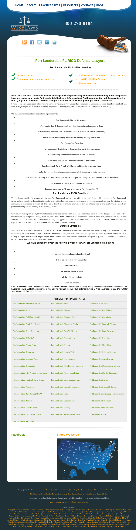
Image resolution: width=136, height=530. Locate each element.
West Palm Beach (119, 526)
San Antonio (85, 524)
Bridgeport (22, 512)
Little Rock (84, 518)
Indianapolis (119, 516)
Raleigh (10, 524)
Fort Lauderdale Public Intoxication (65, 387)
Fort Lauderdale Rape (59, 394)
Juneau (37, 518)
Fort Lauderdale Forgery (60, 345)
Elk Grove (112, 514)
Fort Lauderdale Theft (98, 415)
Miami (16, 520)
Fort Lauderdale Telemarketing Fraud (65, 415)
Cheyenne (93, 512)
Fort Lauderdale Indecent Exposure (103, 352)
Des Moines (80, 514)
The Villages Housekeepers (111, 490)
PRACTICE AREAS (49, 5)
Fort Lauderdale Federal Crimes (25, 345)
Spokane (15, 526)
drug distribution (102, 494)
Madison (118, 518)
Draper (99, 514)
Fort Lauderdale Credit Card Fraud (26, 324)
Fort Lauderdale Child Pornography (26, 317)
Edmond (105, 514)
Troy (69, 526)
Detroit (88, 514)
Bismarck (119, 510)
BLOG (99, 5)
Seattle (127, 524)
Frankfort (45, 516)
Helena (73, 516)
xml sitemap (63, 494)
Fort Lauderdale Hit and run (23, 352)
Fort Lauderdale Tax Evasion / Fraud (27, 415)
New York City (88, 520)
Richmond (29, 524)
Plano (75, 522)
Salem (67, 524)
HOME (19, 5)
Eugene (11, 516)
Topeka (51, 526)
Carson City (70, 512)
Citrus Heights (118, 512)
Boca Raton (127, 510)
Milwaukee (29, 520)
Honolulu (95, 516)
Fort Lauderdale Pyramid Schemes (103, 387)
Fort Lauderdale (27, 516)
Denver (72, 514)
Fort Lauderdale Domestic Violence (103, 324)
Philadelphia (49, 522)
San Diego (93, 524)
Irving (126, 516)
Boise (10, 512)
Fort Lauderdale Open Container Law (65, 380)
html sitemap (72, 494)
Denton (66, 514)
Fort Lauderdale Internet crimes (63, 359)
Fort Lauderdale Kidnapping (24, 366)
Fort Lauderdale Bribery (22, 310)
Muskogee (56, 520)
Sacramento (52, 524)
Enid (118, 514)
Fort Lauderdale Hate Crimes (101, 345)
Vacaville (94, 526)
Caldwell (46, 512)
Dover (93, 514)
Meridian (10, 520)
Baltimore (82, 510)
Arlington (48, 510)
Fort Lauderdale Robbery (22, 401)
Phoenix (57, 522)
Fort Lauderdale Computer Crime (64, 317)
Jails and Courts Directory (79, 502)
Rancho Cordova (19, 524)
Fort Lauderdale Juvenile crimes (102, 359)
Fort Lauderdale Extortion (100, 338)
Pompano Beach (97, 522)
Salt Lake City (75, 524)
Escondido (124, 514)
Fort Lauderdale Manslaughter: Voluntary (105, 366)
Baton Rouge (91, 510)
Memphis (125, 518)
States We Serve (68, 434)
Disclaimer (33, 494)
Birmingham (110, 510)
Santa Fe (101, 524)
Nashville (70, 520)
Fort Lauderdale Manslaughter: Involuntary (67, 366)
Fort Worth (36, 516)
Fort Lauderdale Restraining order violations (107, 394)
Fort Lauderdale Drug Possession (102, 331)
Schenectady (119, 524)
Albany (9, 510)
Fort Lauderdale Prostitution (24, 387)
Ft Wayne (52, 516)
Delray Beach (58, 514)
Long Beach (93, 518)
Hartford (67, 516)
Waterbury (109, 526)
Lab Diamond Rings (85, 490)
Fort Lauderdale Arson (60, 303)
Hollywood (87, 516)
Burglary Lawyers (52, 494)
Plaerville (69, 522)
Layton (63, 518)
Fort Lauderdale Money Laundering (65, 373)
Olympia (128, 520)
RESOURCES (70, 5)
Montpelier (47, 520)
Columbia (13, 514)
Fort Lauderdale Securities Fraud (63, 401)
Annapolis (33, 510)
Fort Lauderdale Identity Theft (62, 352)
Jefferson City (29, 518)
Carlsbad (62, 512)
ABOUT (31, 5)
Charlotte (86, 512)
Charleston (78, 512)
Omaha (11, 522)
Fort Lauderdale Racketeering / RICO (27, 394)
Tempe (45, 526)
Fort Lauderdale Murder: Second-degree (28, 380)
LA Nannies (97, 490)
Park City (41, 522)
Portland (107, 522)
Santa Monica (109, 524)
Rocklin (37, 524)
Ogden (111, 520)
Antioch (41, 510)
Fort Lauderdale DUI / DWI (23, 338)
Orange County (20, 522)
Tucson (74, 526)
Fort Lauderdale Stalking (60, 408)
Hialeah (79, 516)
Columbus (21, 514)
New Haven (78, 520)
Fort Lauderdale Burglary (61, 310)
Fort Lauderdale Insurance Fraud (25, 359)
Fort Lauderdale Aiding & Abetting (26, 303)
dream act (81, 494)
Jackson (11, 518)
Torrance (57, 526)
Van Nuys (101, 526)
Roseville (44, 524)
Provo (127, 522)
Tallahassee (38, 526)
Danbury (50, 514)
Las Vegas (50, 518)
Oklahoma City (119, 520)
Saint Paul (60, 524)
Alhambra (26, 510)
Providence (120, 522)
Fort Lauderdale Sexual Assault (25, 408)
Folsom (17, 516)
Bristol (29, 512)
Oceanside (104, 520)
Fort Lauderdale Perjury (99, 380)
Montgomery (38, 520)
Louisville (110, 518)
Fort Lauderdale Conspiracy (100, 317)
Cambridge (53, 512)
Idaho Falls (110, 516)
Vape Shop (73, 490)
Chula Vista (108, 512)
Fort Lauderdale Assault (99, 303)
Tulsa (80, 526)
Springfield (22, 526)
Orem (28, 522)
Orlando (33, 522)
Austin (66, 510)
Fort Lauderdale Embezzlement (63, 338)
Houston (102, 516)
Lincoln (76, 518)
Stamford (30, 526)
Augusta (60, 510)
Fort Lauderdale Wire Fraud (23, 422)
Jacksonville (19, 518)
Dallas (44, 514)
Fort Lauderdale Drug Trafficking (64, 331)
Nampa (63, 520)
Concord (28, 514)
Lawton (57, 518)
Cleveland (127, 512)
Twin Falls (86, 526)
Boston (15, 512)
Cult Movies (65, 490)
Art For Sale (50, 490)
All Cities (41, 494)
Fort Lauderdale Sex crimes (100, 401)
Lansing (43, 518)
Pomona (88, 522)
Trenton (64, 526)
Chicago (101, 512)
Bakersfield (74, 510)
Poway (113, 522)
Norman (96, 520)
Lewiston (70, 518)
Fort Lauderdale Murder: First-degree (104, 373)
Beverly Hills (100, 510)
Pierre (63, 522)
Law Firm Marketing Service (60, 502)
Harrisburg (59, 516)
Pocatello (81, 522)
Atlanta (54, 510)
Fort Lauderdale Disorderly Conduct (65, 324)
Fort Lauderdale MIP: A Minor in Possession (30, 373)
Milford (22, 520)
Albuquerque (17, 510)
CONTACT (87, 5)
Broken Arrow (37, 512)
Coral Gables (36, 514)
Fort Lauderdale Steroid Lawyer (102, 408)
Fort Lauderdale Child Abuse (101, 310)
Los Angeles (102, 518)
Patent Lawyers (91, 494)
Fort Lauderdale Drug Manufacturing (27, 331)
